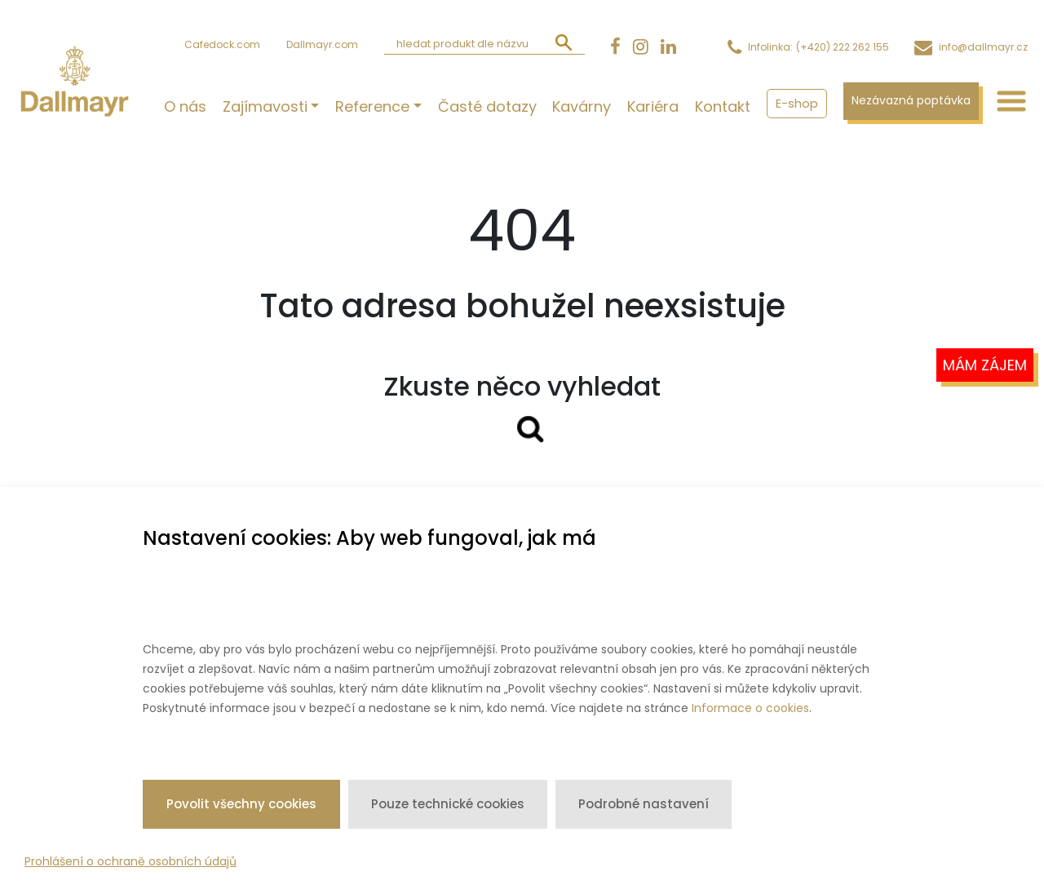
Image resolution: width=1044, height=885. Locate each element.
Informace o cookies (750, 708)
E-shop (797, 103)
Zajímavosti (265, 106)
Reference (372, 106)
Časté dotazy (487, 106)
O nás (185, 106)
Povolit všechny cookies (241, 803)
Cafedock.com (222, 44)
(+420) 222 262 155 (842, 47)
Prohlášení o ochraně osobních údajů (130, 861)
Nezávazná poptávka (911, 100)
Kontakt (722, 106)
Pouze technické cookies (447, 803)
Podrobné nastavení (643, 803)
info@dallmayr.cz (983, 47)
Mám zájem (985, 365)
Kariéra (653, 106)
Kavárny (581, 106)
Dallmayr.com (322, 44)
